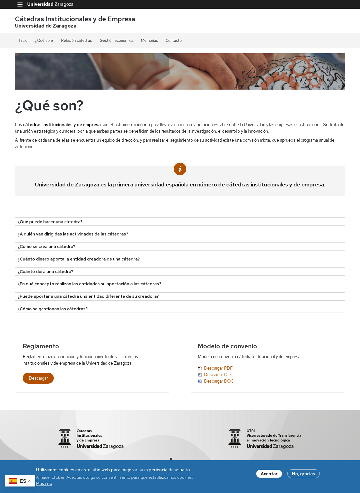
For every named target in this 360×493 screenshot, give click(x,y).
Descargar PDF (218, 368)
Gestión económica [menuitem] (116, 40)
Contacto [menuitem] (174, 40)
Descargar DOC (219, 381)
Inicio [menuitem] (23, 40)
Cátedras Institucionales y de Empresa (75, 19)
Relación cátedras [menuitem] (76, 40)
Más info (44, 485)
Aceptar (269, 475)
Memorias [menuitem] (149, 40)
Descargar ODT (219, 374)
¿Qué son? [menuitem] (44, 40)
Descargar (38, 378)
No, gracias (303, 475)
